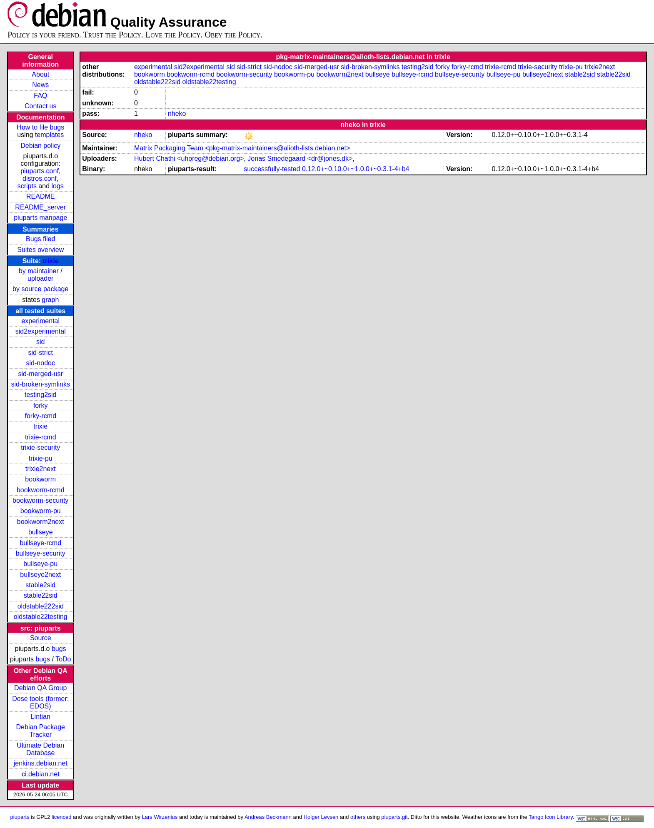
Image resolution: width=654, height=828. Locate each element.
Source (40, 637)
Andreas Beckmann (268, 817)
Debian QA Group (40, 687)
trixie (51, 260)
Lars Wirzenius (160, 817)
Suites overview (40, 249)
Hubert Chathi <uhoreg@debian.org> (189, 158)
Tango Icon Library (551, 817)
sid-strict (40, 352)
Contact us (40, 106)
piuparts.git (394, 817)
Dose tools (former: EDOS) (40, 702)
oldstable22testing (40, 616)
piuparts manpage (40, 217)
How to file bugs (40, 127)
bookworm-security (40, 500)
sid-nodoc (40, 363)
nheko (177, 113)
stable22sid (40, 595)
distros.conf (39, 178)
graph (50, 299)
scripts (27, 186)
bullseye (40, 532)
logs (57, 186)
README (40, 196)
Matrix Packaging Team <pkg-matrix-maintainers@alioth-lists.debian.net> (242, 148)
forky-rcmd (40, 415)
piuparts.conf (39, 171)
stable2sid (40, 585)
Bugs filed (40, 238)
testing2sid (41, 394)
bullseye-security (40, 553)
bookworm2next (40, 521)
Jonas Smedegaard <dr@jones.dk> (299, 158)
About (40, 74)
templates (49, 134)
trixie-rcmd (40, 437)
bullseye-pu (40, 563)
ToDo (63, 659)
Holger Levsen (321, 817)
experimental (40, 320)
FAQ (40, 95)
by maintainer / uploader (40, 274)
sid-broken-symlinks (40, 384)
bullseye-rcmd (40, 542)
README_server (40, 207)
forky (40, 405)
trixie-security (40, 447)
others (357, 817)
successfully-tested (272, 168)
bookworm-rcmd (41, 490)
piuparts (20, 817)
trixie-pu (40, 458)
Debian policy (40, 145)
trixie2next (40, 468)
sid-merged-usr (40, 373)
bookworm (40, 479)
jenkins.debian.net (40, 763)
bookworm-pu (40, 510)
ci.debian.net (41, 774)
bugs (59, 648)
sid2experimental (40, 331)
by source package (40, 288)
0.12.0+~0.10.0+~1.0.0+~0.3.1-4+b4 (355, 168)
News (40, 84)
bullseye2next (40, 574)
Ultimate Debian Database (40, 749)
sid (40, 341)
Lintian (40, 716)
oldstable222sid (40, 606)
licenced (62, 817)
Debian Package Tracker (40, 730)
